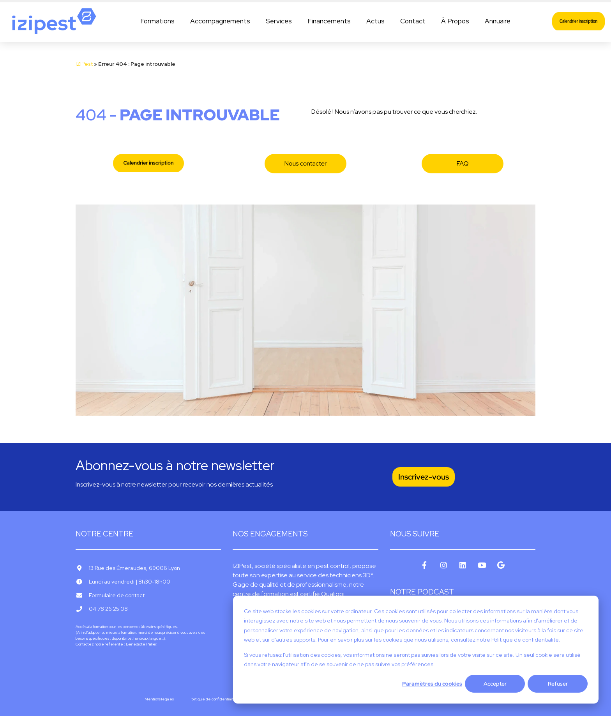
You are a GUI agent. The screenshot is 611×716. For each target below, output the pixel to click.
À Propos (455, 21)
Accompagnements (220, 21)
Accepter (495, 683)
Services (279, 21)
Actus (375, 21)
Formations (157, 21)
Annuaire (497, 21)
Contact (413, 21)
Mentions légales (159, 699)
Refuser (558, 683)
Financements (329, 21)
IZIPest (84, 63)
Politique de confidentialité (213, 699)
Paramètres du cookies (432, 683)
